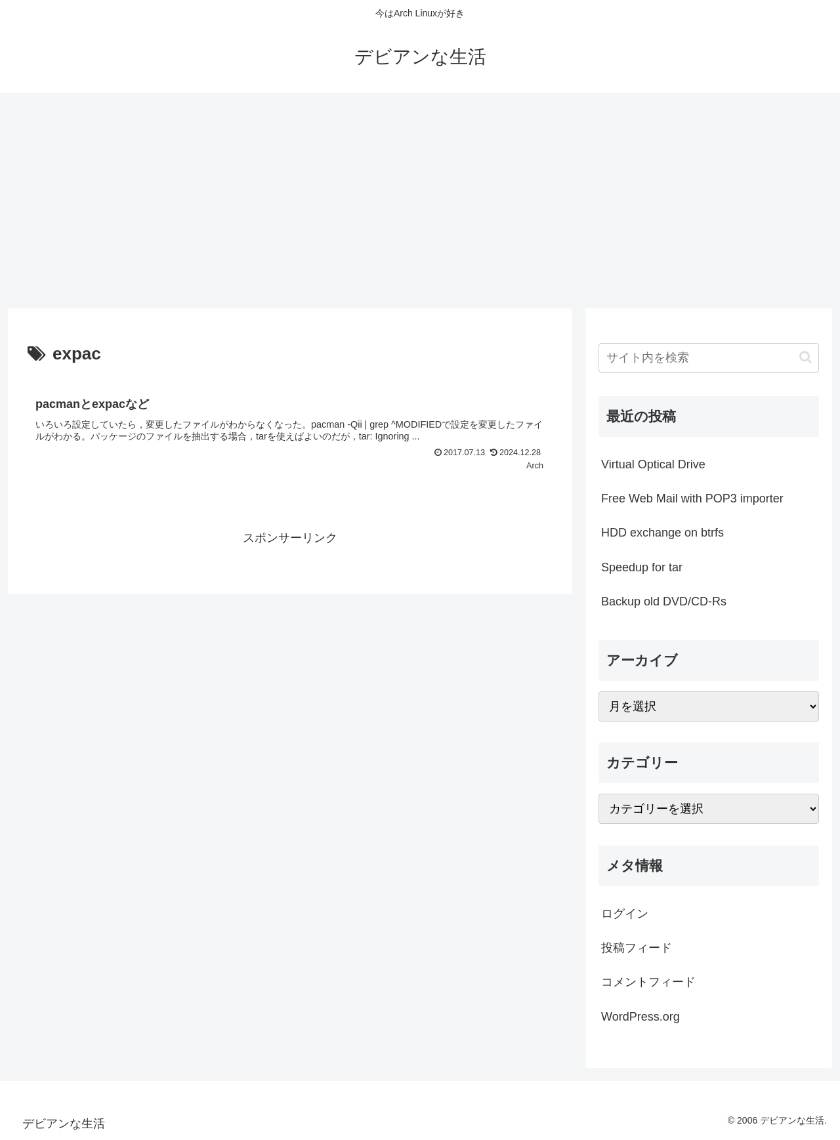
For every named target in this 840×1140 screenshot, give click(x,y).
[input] (708, 358)
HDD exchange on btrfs (662, 532)
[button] (805, 357)
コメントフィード (648, 981)
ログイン (624, 913)
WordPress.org (640, 1016)
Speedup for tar (641, 567)
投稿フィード (636, 947)
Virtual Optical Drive (653, 464)
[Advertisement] (420, 201)
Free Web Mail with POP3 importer (692, 498)
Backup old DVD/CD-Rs (663, 601)
